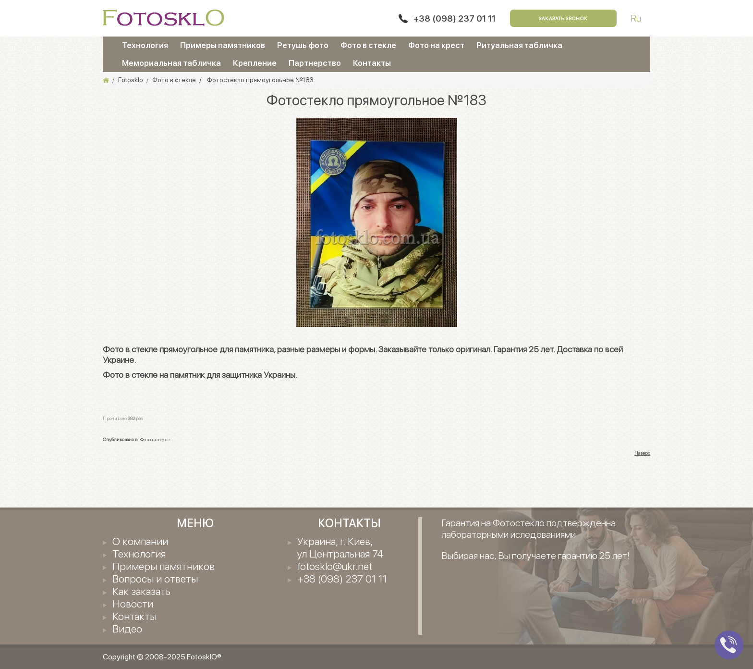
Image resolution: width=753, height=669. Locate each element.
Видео (127, 628)
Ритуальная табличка (519, 45)
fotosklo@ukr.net (334, 566)
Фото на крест (436, 45)
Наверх (642, 453)
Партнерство (315, 63)
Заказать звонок (563, 18)
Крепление (255, 63)
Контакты (372, 63)
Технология (145, 45)
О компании (140, 541)
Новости (132, 603)
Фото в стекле (368, 45)
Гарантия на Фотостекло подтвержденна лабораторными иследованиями (528, 528)
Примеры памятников (222, 45)
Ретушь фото (302, 45)
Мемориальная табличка (171, 63)
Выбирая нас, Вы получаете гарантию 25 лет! (535, 555)
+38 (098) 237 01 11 (454, 18)
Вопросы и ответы (155, 578)
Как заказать (141, 591)
